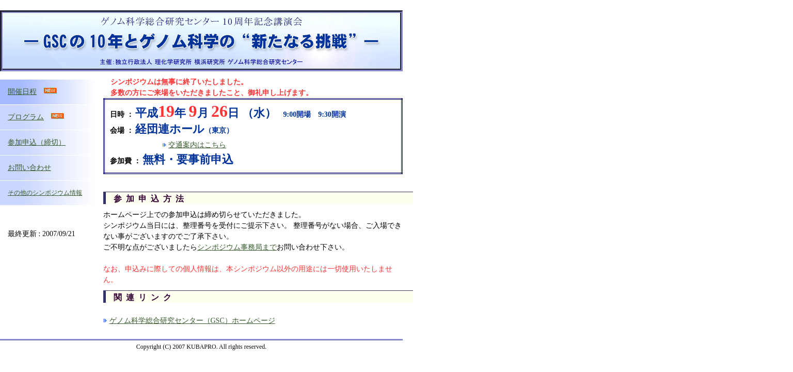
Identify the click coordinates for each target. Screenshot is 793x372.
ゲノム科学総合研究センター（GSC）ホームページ (192, 320)
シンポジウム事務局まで (237, 247)
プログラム (26, 117)
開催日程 (22, 92)
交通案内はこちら (197, 145)
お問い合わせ (29, 168)
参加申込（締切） (37, 142)
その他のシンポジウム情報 (45, 192)
